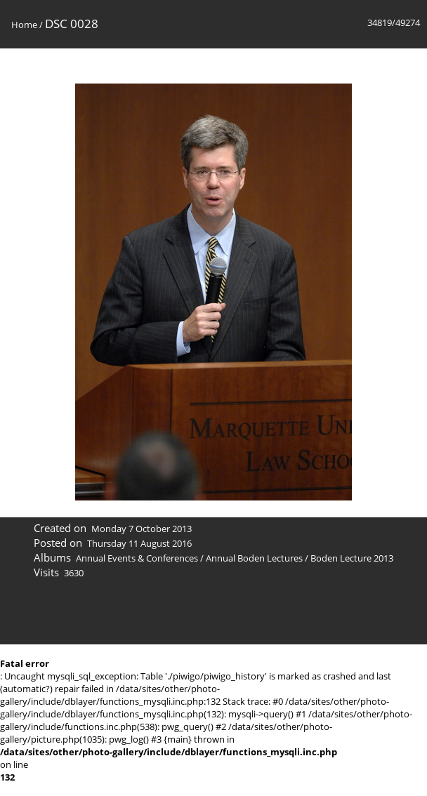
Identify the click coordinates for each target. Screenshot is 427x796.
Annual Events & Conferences (137, 558)
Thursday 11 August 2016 (139, 543)
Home (24, 24)
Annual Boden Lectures (254, 558)
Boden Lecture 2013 (351, 558)
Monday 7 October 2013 (141, 528)
